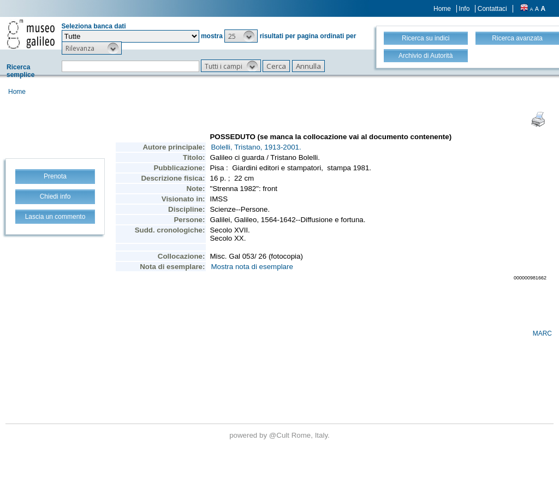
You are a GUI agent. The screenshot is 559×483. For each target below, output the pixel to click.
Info (464, 9)
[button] (241, 36)
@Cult (280, 435)
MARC (542, 333)
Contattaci (492, 9)
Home (442, 9)
